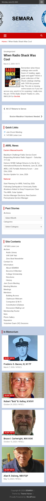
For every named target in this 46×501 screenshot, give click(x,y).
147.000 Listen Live (13, 135)
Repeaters (8, 320)
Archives (7, 213)
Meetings (7, 289)
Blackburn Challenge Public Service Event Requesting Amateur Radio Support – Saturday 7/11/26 (22, 157)
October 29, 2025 (10, 404)
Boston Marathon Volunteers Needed (25, 116)
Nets (5, 314)
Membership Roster (12, 311)
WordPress (30, 497)
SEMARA (29, 490)
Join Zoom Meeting (13, 132)
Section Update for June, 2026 (16, 174)
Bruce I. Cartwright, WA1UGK (18, 438)
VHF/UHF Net (11, 255)
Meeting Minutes (10, 286)
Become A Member (14, 271)
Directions (10, 277)
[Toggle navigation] (5, 35)
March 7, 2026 (9, 367)
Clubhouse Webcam (14, 299)
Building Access (12, 296)
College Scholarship (14, 274)
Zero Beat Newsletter (14, 259)
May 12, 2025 (9, 479)
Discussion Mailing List (15, 308)
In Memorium (11, 331)
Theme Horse (26, 494)
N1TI (18, 64)
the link (17, 96)
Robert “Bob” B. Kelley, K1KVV (19, 401)
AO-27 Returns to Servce (16, 109)
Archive (7, 249)
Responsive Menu (41, 2)
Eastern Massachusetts (13, 150)
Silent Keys (9, 358)
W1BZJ (19, 367)
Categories (8, 222)
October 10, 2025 (10, 442)
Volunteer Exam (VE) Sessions (16, 323)
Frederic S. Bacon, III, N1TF (17, 364)
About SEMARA (12, 268)
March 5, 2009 (9, 64)
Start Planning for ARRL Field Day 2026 (19, 183)
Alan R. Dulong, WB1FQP (16, 475)
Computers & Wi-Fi (13, 302)
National (7, 179)
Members (7, 292)
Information (8, 265)
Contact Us (8, 262)
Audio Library (11, 252)
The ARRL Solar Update (13, 192)
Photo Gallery (9, 317)
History (9, 280)
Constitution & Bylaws (15, 305)
